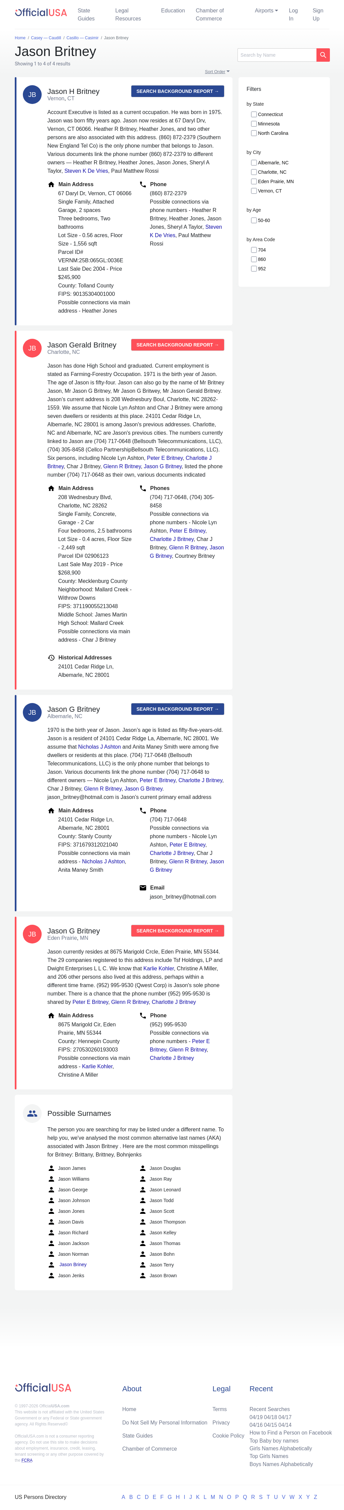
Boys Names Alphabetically (280, 1464)
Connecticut (270, 114)
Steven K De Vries (86, 171)
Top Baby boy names (273, 1440)
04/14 (284, 1423)
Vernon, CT (270, 191)
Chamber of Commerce (210, 14)
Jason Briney (67, 1265)
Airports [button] (264, 10)
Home (129, 1407)
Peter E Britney (164, 458)
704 (262, 250)
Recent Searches (268, 1407)
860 (262, 259)
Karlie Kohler (158, 968)
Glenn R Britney (122, 466)
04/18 (269, 1415)
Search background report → (177, 91)
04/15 (269, 1423)
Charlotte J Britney (172, 539)
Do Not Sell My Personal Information (165, 1421)
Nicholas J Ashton (99, 747)
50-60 (264, 220)
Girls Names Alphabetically (279, 1448)
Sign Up (318, 14)
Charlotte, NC (272, 172)
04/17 (284, 1415)
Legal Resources (128, 14)
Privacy (221, 1421)
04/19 (254, 1415)
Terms (219, 1407)
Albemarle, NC (273, 163)
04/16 (254, 1423)
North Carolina (273, 133)
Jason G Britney (163, 466)
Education (173, 10)
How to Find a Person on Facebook (290, 1432)
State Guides (86, 14)
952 (262, 269)
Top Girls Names (267, 1456)
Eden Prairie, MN (276, 181)
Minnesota (269, 124)
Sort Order (215, 71)
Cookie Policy (228, 1434)
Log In (293, 14)
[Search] (277, 55)
